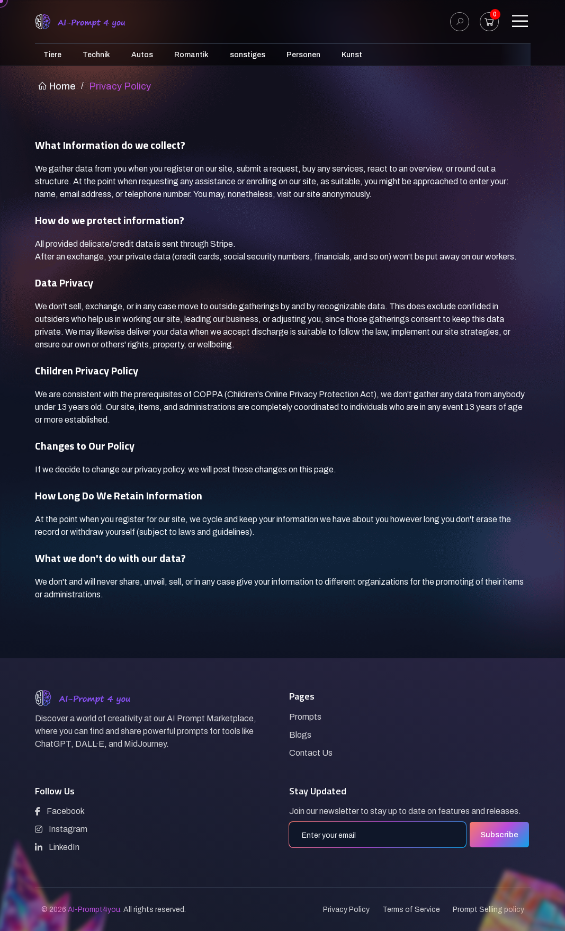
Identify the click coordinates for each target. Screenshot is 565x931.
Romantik (191, 55)
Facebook (60, 811)
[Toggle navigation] (520, 22)
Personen (303, 55)
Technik (96, 55)
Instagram (61, 829)
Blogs (300, 734)
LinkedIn (57, 847)
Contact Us (311, 752)
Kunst (352, 55)
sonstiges (247, 55)
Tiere (52, 55)
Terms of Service (411, 910)
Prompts (305, 716)
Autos (142, 55)
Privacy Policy (346, 910)
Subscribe (499, 834)
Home (57, 86)
